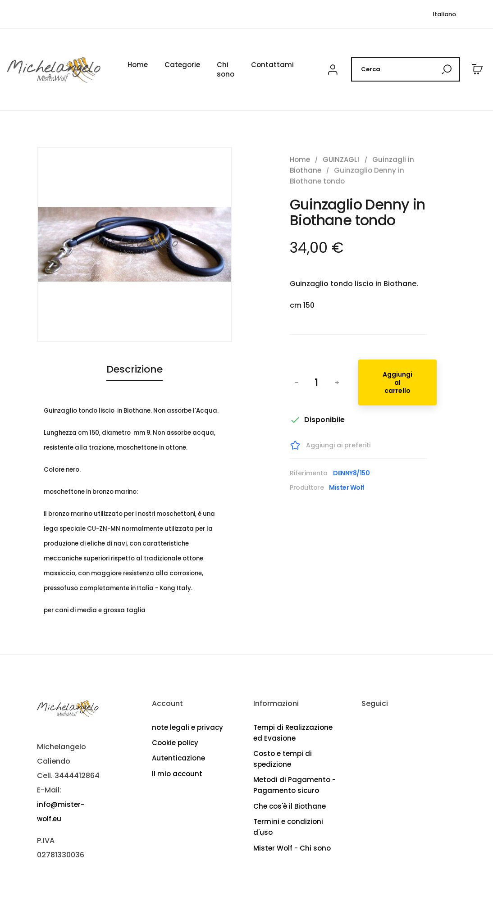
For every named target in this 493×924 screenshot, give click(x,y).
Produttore (307, 487)
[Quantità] (316, 382)
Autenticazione (178, 758)
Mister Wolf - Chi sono (292, 848)
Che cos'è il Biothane (289, 806)
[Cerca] (405, 69)
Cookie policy (175, 742)
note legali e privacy (187, 727)
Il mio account (177, 773)
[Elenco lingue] (444, 14)
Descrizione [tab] (134, 369)
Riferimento (309, 473)
